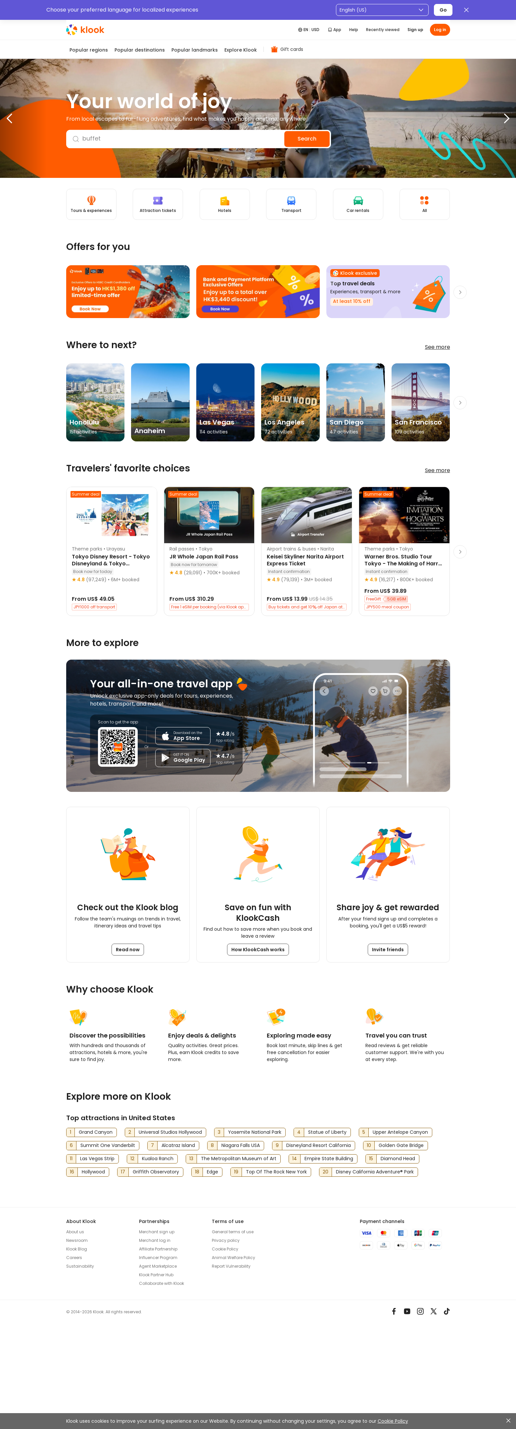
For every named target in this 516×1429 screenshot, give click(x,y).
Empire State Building (329, 1158)
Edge (212, 1171)
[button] (23, 118)
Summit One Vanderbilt (107, 1145)
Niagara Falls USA (240, 1145)
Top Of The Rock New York (276, 1171)
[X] (433, 1311)
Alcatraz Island (178, 1145)
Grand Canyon (96, 1132)
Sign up (415, 29)
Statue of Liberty (327, 1132)
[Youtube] (407, 1311)
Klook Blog (76, 1249)
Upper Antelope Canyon (400, 1132)
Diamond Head (398, 1158)
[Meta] (394, 1311)
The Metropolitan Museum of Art (238, 1158)
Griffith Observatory (156, 1171)
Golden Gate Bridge (401, 1145)
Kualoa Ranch (157, 1158)
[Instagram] (420, 1311)
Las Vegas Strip (97, 1158)
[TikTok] (447, 1311)
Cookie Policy (393, 1421)
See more (437, 347)
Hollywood (93, 1171)
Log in (440, 29)
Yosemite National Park (254, 1132)
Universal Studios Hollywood (170, 1132)
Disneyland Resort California (318, 1145)
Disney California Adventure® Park (375, 1171)
